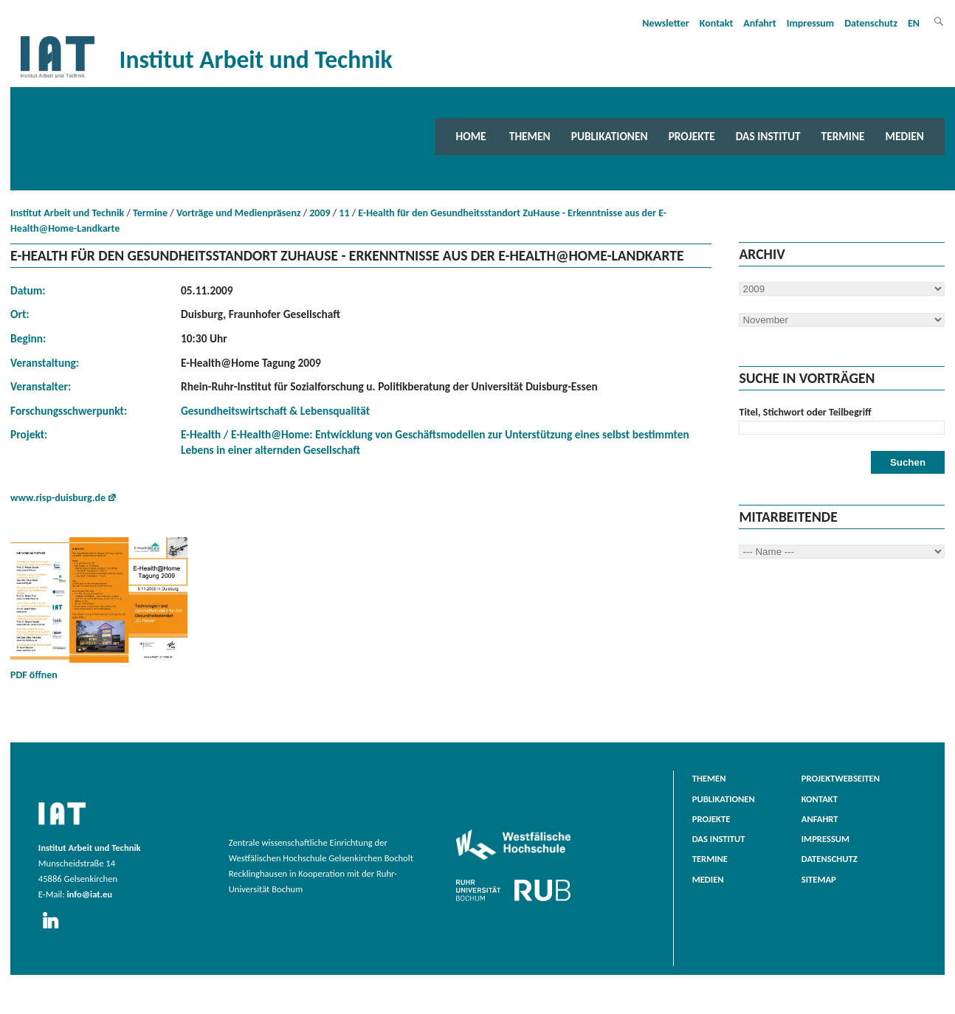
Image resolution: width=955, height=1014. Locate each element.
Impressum (811, 23)
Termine (843, 136)
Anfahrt (759, 23)
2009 (319, 213)
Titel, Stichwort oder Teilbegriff (805, 412)
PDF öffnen (98, 609)
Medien (905, 136)
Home (471, 136)
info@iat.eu (89, 894)
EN (914, 23)
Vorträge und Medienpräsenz (238, 213)
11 (344, 213)
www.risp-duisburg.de (58, 498)
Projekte (692, 136)
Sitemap (818, 879)
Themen (530, 136)
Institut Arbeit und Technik (67, 213)
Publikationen (609, 136)
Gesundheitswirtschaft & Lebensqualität (275, 411)
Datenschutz (870, 23)
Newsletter (665, 23)
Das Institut (768, 136)
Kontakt (716, 23)
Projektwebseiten (840, 778)
